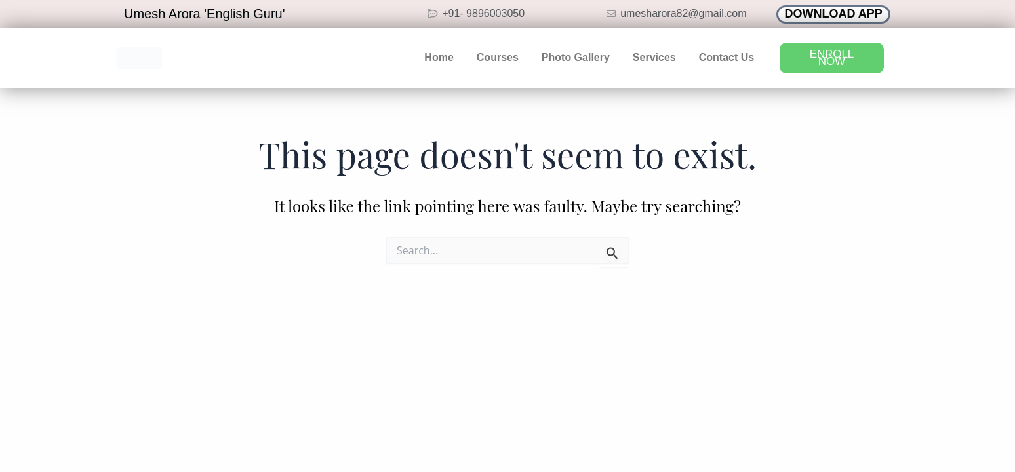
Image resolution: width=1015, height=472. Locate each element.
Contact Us (726, 57)
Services (654, 57)
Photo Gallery (576, 57)
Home (438, 57)
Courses (498, 57)
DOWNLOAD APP (834, 13)
